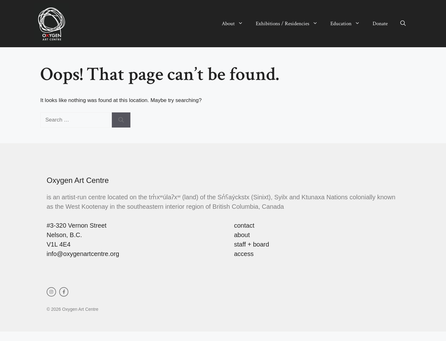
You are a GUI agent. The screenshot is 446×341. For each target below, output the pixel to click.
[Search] (121, 120)
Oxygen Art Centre (78, 180)
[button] (403, 23)
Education (348, 23)
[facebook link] (64, 292)
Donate (380, 23)
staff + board (251, 244)
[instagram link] (51, 292)
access (244, 253)
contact (244, 225)
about (242, 234)
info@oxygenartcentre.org (83, 253)
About (235, 23)
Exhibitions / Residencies (290, 23)
